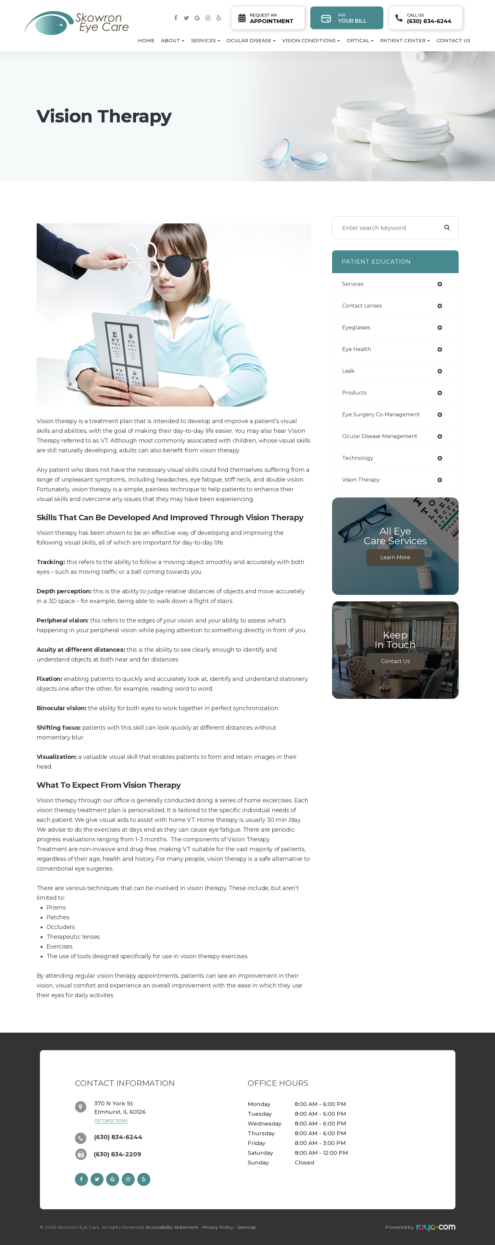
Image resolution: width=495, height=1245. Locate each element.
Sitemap (246, 1227)
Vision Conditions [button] (311, 41)
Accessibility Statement (172, 1227)
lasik (348, 371)
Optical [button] (360, 41)
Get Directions (111, 1120)
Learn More (395, 557)
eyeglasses (356, 327)
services (352, 284)
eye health (356, 349)
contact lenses (362, 306)
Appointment (271, 18)
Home (146, 41)
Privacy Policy (217, 1227)
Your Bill (352, 18)
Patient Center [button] (405, 41)
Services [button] (205, 41)
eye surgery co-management (381, 414)
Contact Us (453, 41)
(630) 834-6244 (429, 18)
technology (357, 458)
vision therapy (361, 480)
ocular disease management (379, 436)
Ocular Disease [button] (251, 41)
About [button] (172, 41)
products (354, 393)
